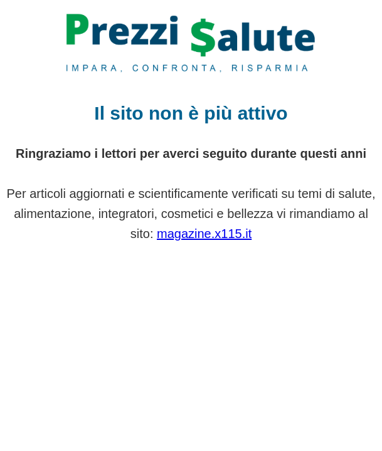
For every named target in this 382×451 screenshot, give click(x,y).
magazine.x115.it (204, 234)
